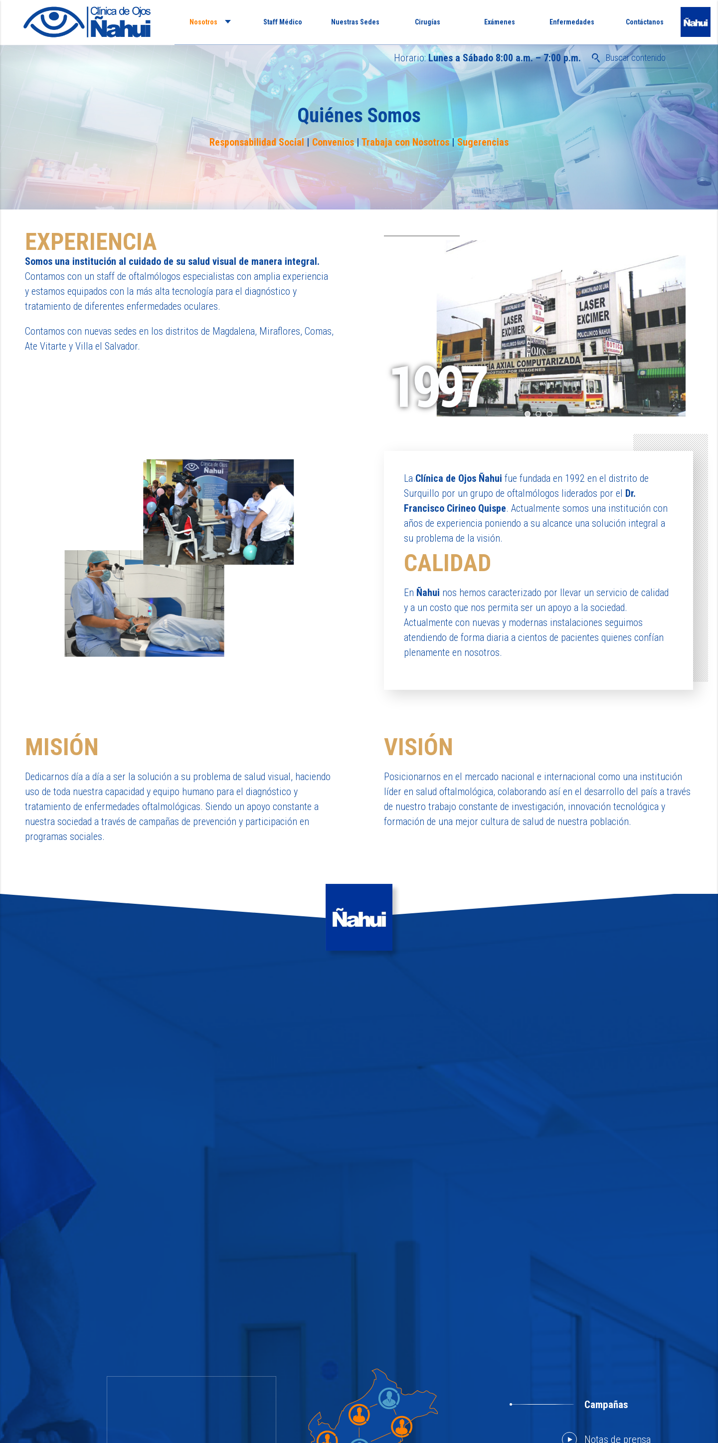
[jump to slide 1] (528, 414)
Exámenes (499, 22)
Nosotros (203, 22)
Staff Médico (282, 22)
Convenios (333, 142)
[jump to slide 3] (549, 414)
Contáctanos (645, 22)
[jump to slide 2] (538, 414)
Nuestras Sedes (355, 22)
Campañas (606, 1405)
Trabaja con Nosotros (405, 142)
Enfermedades (571, 22)
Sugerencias (483, 142)
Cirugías (427, 22)
